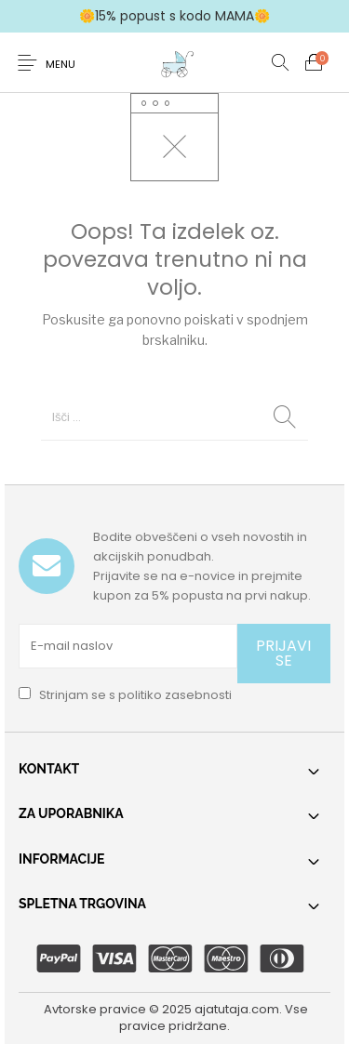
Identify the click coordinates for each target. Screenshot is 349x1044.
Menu (60, 64)
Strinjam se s (125, 695)
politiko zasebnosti (175, 695)
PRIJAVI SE (283, 653)
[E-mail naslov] (128, 646)
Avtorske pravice (95, 1009)
